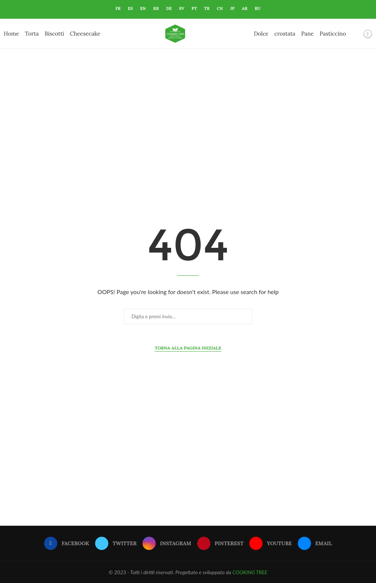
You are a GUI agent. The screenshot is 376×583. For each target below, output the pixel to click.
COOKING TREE (249, 572)
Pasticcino (332, 33)
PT (194, 8)
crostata (284, 33)
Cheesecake (85, 33)
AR (244, 8)
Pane (307, 33)
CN (220, 8)
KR (156, 8)
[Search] (355, 33)
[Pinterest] (220, 543)
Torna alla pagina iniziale (188, 348)
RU (258, 8)
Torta (32, 33)
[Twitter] (116, 543)
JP (232, 8)
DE (169, 8)
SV (181, 8)
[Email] (315, 543)
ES (130, 8)
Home (11, 33)
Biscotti (54, 33)
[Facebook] (66, 543)
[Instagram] (166, 543)
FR (117, 8)
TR (207, 8)
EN (143, 8)
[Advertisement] (188, 122)
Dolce (261, 33)
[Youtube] (270, 543)
